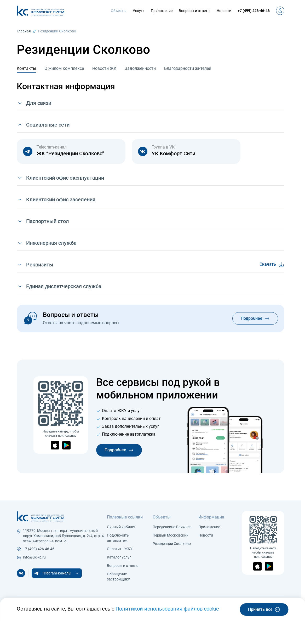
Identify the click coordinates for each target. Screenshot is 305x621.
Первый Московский (170, 535)
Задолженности (140, 68)
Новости (224, 11)
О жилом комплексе (64, 68)
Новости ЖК (104, 68)
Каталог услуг (119, 557)
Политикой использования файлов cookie (167, 609)
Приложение (161, 11)
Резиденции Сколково (57, 31)
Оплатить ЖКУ (120, 549)
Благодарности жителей (187, 68)
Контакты (26, 68)
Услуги (139, 11)
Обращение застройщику (118, 576)
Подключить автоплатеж (118, 538)
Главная (24, 31)
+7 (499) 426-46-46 (254, 11)
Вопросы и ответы (194, 11)
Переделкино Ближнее (172, 527)
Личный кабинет (121, 527)
